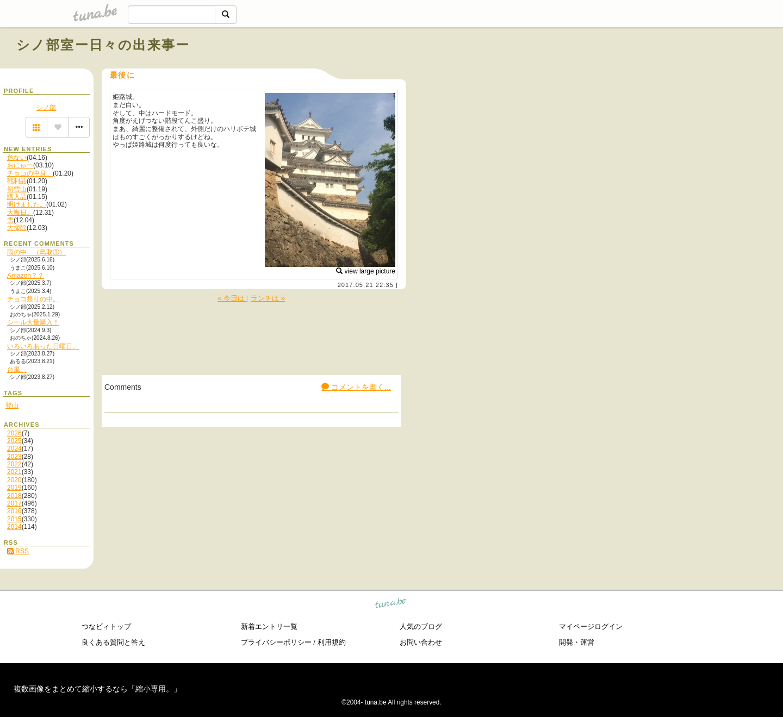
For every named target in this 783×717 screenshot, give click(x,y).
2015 (14, 519)
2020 (14, 480)
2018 (14, 496)
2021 (14, 472)
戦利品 (17, 181)
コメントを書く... (356, 387)
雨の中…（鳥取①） (36, 252)
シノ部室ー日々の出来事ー (103, 45)
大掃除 (17, 228)
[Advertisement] (643, 69)
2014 (14, 527)
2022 (14, 464)
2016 (14, 511)
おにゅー (20, 165)
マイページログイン (591, 626)
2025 (14, 441)
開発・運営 (576, 642)
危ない (17, 157)
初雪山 (17, 189)
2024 (14, 448)
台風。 (17, 369)
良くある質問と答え (113, 642)
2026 (14, 433)
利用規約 (332, 642)
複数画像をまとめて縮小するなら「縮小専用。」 (97, 688)
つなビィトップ (106, 626)
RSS (18, 551)
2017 (14, 503)
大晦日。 (20, 212)
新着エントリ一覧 (269, 626)
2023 (14, 456)
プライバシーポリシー (276, 642)
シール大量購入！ (33, 322)
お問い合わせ (421, 642)
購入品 (17, 197)
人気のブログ (421, 626)
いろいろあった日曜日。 (43, 346)
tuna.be (390, 605)
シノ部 (46, 107)
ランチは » (268, 298)
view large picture (365, 271)
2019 (14, 487)
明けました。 (26, 204)
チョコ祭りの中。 (33, 299)
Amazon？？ (25, 275)
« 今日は (232, 298)
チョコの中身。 (30, 173)
